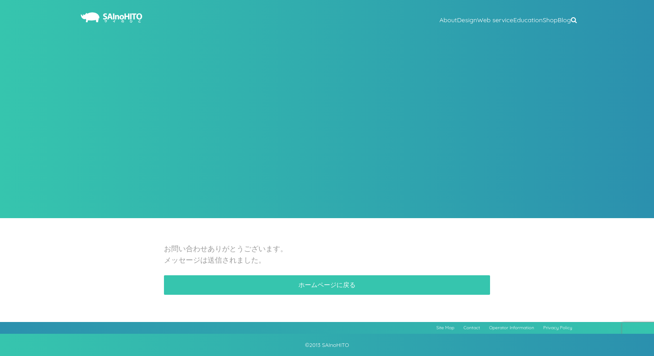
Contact (472, 328)
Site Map (445, 328)
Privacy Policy (557, 328)
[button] (574, 19)
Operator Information (511, 328)
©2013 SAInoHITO (327, 344)
